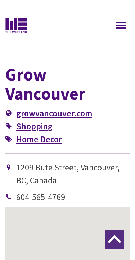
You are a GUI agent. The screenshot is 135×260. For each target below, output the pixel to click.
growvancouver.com (54, 113)
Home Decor (39, 139)
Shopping (34, 126)
